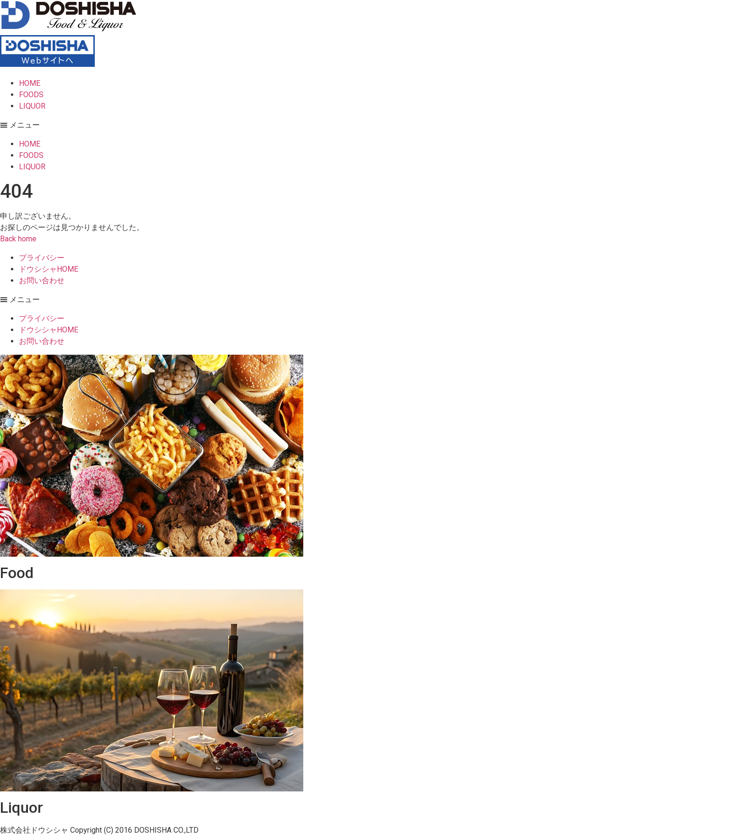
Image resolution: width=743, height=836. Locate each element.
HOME (29, 83)
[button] (371, 125)
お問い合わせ (41, 280)
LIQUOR (32, 105)
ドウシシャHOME (48, 269)
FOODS (31, 94)
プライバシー (41, 257)
